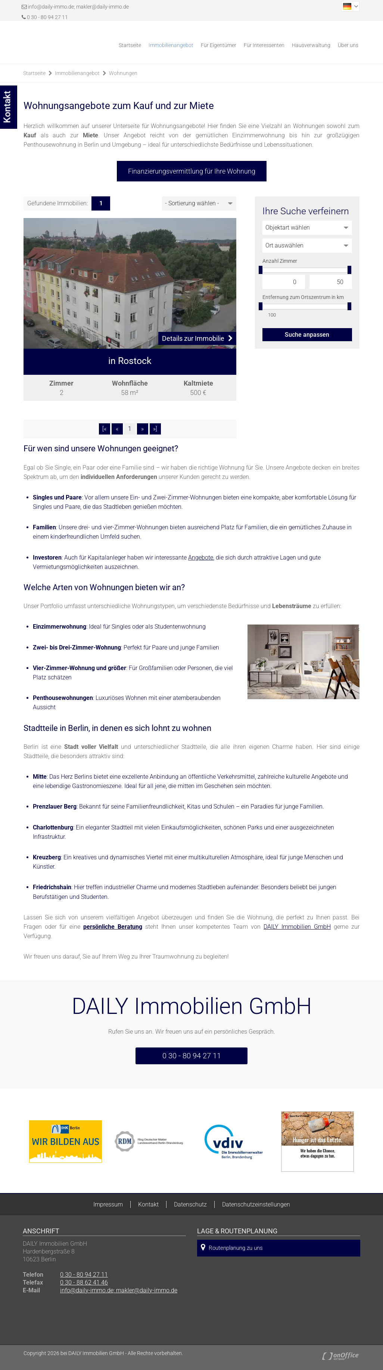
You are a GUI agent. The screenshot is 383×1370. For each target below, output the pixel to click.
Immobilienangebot (171, 45)
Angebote (200, 557)
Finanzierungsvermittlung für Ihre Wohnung (191, 171)
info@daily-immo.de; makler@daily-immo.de (78, 7)
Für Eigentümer (218, 45)
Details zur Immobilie (197, 338)
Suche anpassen (307, 334)
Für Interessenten (264, 45)
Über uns (348, 45)
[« (104, 428)
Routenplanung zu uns (232, 1247)
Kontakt (148, 1204)
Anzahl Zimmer (279, 261)
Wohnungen (123, 73)
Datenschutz (190, 1204)
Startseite (130, 45)
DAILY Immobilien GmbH (297, 926)
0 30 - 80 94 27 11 (45, 17)
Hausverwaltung (311, 45)
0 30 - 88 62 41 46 (84, 1282)
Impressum (108, 1204)
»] (155, 428)
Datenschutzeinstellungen (256, 1204)
